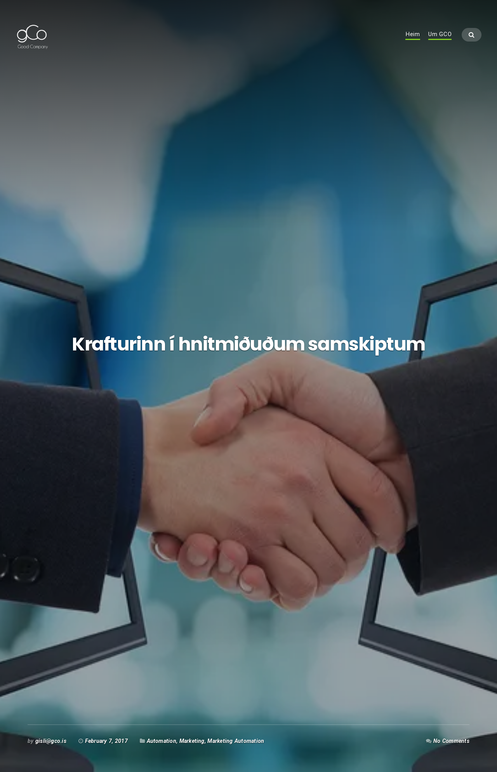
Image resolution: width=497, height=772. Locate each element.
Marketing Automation (235, 741)
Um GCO (440, 41)
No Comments (451, 741)
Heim (412, 41)
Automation (161, 741)
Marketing (192, 741)
